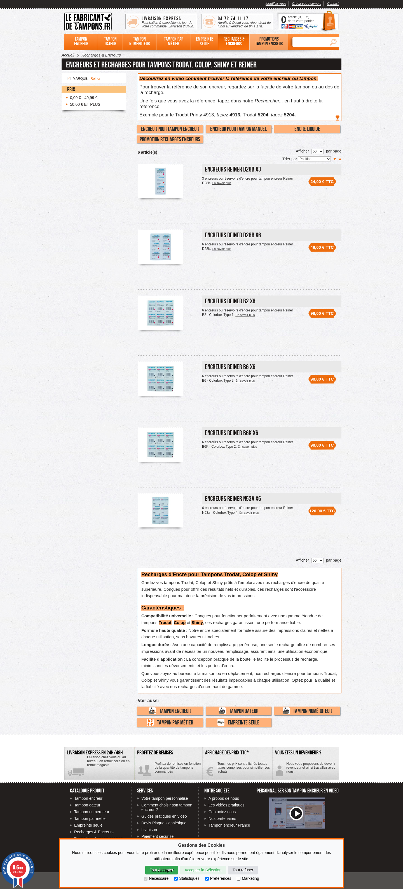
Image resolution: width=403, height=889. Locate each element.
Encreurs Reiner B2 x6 (230, 300)
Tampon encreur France (229, 825)
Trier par (290, 159)
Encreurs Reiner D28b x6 (233, 234)
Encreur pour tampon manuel (238, 129)
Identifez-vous (276, 4)
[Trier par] (314, 158)
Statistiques (186, 878)
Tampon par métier (170, 722)
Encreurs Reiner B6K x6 (231, 432)
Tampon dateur (238, 710)
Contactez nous (222, 812)
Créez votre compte (307, 4)
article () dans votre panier (301, 19)
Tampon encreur (170, 710)
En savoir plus (221, 183)
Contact (333, 4)
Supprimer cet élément (69, 78)
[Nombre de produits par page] (317, 151)
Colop (180, 622)
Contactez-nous (305, 770)
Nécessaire (156, 878)
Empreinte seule (238, 722)
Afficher (302, 151)
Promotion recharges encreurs (170, 139)
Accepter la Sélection (203, 870)
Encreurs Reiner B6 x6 (230, 366)
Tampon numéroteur (307, 710)
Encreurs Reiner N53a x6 (233, 498)
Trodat (165, 622)
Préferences (218, 878)
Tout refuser (243, 870)
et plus (85, 104)
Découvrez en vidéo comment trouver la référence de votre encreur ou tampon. (228, 78)
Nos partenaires (222, 818)
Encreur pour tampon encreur (170, 129)
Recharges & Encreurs (94, 832)
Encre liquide (307, 129)
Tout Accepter (162, 870)
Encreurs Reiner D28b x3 (233, 169)
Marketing (248, 878)
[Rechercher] (309, 42)
